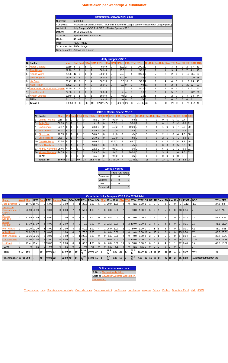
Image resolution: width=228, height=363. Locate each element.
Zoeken (166, 290)
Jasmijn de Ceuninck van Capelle (47, 88)
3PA (108, 63)
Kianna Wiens (37, 74)
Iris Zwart (34, 81)
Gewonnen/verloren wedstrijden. (119, 276)
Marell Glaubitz (37, 66)
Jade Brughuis (37, 77)
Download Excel (180, 290)
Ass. (178, 63)
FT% (139, 63)
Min (28, 200)
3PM (113, 63)
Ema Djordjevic (46, 145)
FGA (87, 63)
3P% (119, 63)
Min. (68, 63)
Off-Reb (149, 63)
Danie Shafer (45, 127)
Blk (183, 63)
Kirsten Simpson (47, 152)
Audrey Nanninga (48, 148)
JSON (201, 290)
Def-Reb (159, 63)
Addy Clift (44, 123)
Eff (188, 63)
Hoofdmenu (120, 290)
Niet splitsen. (99, 279)
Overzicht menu (83, 290)
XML (193, 290)
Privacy (156, 290)
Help (43, 290)
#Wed (22, 200)
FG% (100, 63)
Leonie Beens (46, 138)
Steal (167, 63)
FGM (93, 63)
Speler (6, 200)
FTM (133, 63)
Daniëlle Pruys (46, 141)
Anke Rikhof (36, 85)
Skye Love (44, 134)
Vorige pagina (31, 290)
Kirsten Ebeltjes (38, 95)
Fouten (57, 200)
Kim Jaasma (45, 130)
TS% (199, 63)
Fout (81, 63)
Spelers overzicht (103, 290)
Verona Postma (47, 119)
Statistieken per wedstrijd (60, 290)
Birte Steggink (37, 92)
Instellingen (134, 290)
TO (172, 63)
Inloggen (146, 290)
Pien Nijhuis (36, 70)
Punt (42, 200)
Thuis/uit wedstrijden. (113, 272)
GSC (193, 63)
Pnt (76, 63)
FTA (127, 63)
